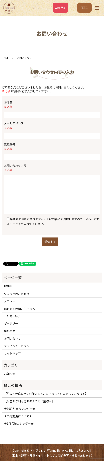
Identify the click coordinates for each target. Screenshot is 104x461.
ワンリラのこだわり (16, 294)
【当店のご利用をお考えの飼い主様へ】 (29, 401)
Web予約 (60, 8)
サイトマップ (12, 353)
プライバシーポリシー (18, 346)
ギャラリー (11, 323)
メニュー (9, 301)
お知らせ (9, 374)
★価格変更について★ (18, 416)
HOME (5, 58)
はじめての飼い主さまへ (19, 309)
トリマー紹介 (12, 316)
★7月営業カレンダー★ (19, 424)
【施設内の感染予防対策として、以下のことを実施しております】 (46, 394)
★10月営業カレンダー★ (19, 409)
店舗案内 (9, 331)
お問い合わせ (12, 338)
